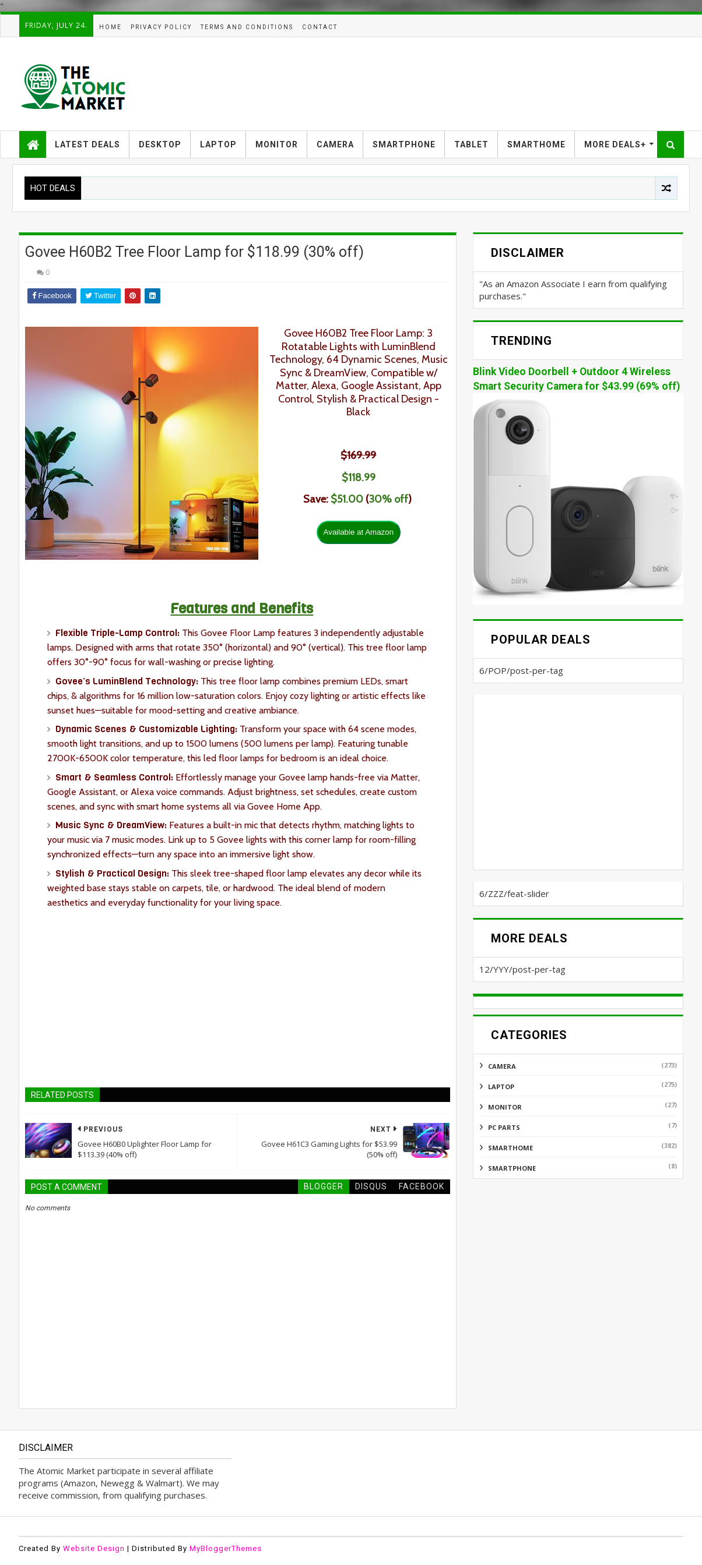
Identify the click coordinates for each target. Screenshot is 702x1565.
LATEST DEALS (87, 144)
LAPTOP (218, 144)
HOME (110, 27)
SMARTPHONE (404, 144)
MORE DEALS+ (615, 144)
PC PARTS (504, 1127)
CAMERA (335, 144)
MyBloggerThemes (225, 1548)
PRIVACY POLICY (161, 27)
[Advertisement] (471, 84)
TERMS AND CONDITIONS (247, 27)
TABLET (471, 144)
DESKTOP (160, 144)
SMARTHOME (536, 144)
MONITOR (276, 144)
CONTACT (320, 27)
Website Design (94, 1548)
